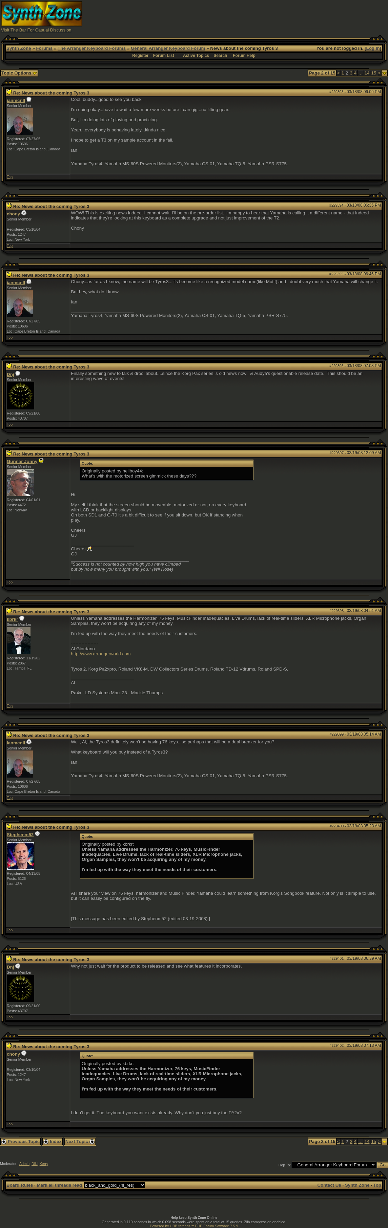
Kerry (44, 1164)
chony (13, 213)
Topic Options (19, 73)
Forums (44, 48)
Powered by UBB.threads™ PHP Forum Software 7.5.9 (194, 1226)
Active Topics (196, 55)
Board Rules (19, 1185)
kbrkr (12, 619)
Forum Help (244, 55)
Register (140, 55)
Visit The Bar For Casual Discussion (36, 30)
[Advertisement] (263, 16)
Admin (24, 1164)
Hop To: (285, 1165)
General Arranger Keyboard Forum (168, 48)
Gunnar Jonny (22, 461)
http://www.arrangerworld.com (100, 653)
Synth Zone (18, 48)
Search (220, 55)
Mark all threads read (59, 1185)
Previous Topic (20, 1141)
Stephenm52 (20, 834)
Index (52, 1141)
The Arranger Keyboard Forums (92, 48)
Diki (35, 1164)
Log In (373, 48)
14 (367, 73)
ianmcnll (16, 100)
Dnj (10, 374)
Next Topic (80, 1141)
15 (373, 73)
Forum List (163, 55)
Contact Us (329, 1185)
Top (10, 177)
